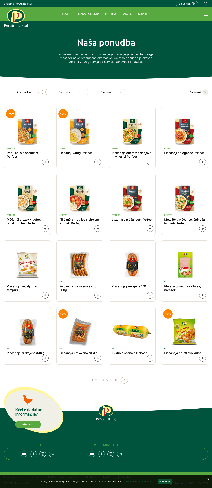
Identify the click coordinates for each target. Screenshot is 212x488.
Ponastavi (195, 92)
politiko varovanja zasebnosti (138, 481)
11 (116, 380)
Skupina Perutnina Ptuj (18, 3)
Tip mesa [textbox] (106, 92)
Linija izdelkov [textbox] (23, 92)
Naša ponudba (89, 13)
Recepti (67, 13)
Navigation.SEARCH (206, 3)
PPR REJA (111, 13)
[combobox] (23, 92)
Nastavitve (164, 481)
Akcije (127, 13)
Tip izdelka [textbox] (65, 92)
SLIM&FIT (144, 13)
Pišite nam (28, 424)
